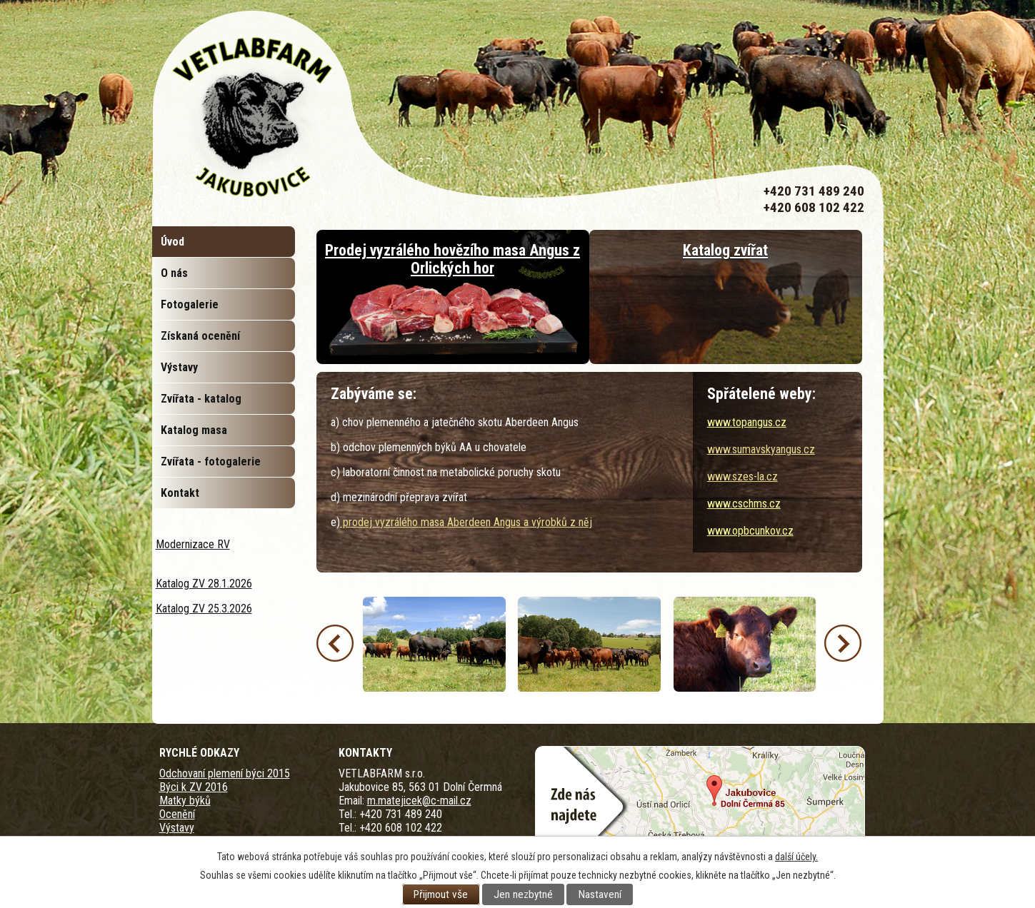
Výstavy (179, 367)
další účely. (796, 856)
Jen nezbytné (523, 894)
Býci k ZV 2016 (193, 787)
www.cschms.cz (744, 503)
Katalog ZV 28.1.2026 (204, 583)
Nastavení (600, 894)
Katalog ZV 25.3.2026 (204, 608)
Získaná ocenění (200, 336)
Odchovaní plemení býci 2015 (224, 773)
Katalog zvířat (725, 250)
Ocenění (177, 814)
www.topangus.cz (746, 422)
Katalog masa (194, 430)
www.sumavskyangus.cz (761, 449)
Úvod (172, 241)
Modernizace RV (193, 544)
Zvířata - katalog (201, 398)
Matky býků (185, 800)
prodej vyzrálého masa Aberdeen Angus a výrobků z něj (466, 522)
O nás (174, 273)
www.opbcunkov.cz (750, 531)
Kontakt (180, 493)
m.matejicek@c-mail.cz (419, 800)
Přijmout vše (441, 894)
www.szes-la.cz (742, 476)
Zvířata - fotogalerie (211, 461)
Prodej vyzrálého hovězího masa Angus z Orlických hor (452, 259)
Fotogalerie (190, 304)
